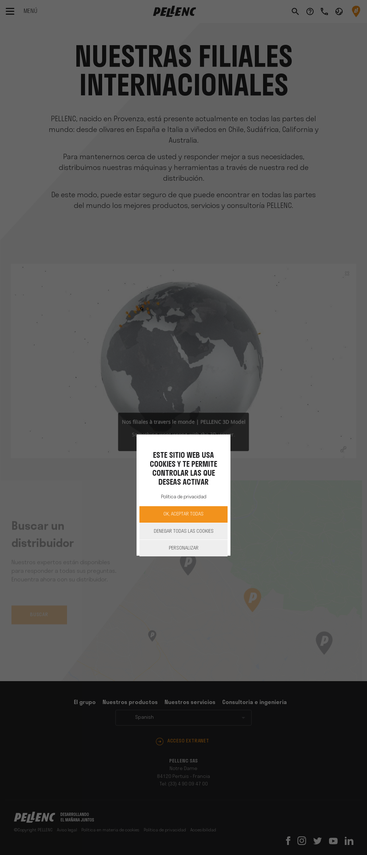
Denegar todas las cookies (184, 531)
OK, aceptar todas (183, 514)
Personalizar (184, 548)
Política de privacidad (183, 497)
